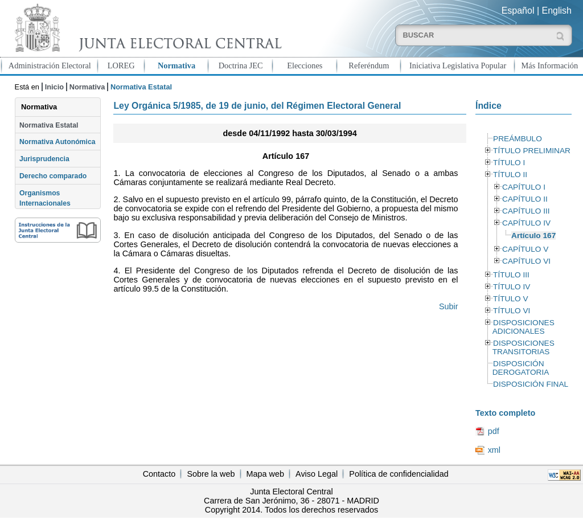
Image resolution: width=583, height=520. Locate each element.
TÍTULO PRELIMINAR (531, 150)
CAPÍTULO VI (526, 261)
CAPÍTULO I (523, 187)
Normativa (176, 65)
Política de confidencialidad (398, 473)
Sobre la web (211, 473)
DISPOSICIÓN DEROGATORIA (520, 367)
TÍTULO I (509, 162)
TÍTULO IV (511, 286)
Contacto (159, 473)
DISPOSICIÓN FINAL (530, 384)
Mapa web (265, 473)
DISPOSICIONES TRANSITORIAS (523, 347)
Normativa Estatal (48, 125)
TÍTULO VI (511, 310)
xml (494, 450)
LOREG (121, 65)
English (557, 10)
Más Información (550, 65)
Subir (448, 306)
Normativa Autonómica (57, 142)
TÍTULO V (510, 298)
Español (518, 10)
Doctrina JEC (241, 65)
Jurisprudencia (44, 159)
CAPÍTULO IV (526, 223)
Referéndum (368, 65)
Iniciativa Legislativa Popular (457, 65)
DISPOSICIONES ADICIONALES (523, 326)
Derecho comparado (53, 176)
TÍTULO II (510, 174)
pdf (493, 431)
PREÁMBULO (517, 138)
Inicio (54, 87)
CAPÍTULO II (525, 199)
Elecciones (304, 65)
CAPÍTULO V (525, 249)
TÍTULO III (511, 275)
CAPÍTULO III (525, 211)
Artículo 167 (533, 235)
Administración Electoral (50, 65)
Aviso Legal (316, 473)
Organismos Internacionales (45, 198)
